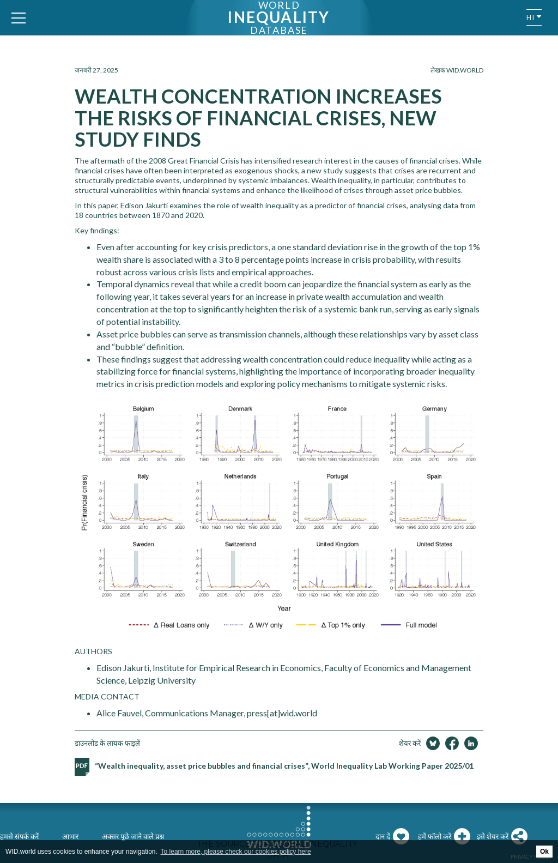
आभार (70, 836)
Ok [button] (544, 851)
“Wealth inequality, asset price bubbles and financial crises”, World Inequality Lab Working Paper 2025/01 (284, 765)
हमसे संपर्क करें (19, 836)
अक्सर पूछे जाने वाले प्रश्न (133, 836)
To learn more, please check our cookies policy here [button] (236, 851)
